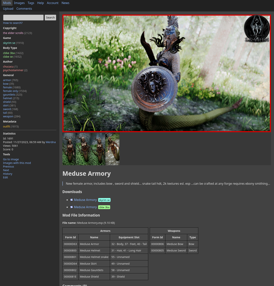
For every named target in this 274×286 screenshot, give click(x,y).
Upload (8, 8)
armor (10, 80)
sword (10, 109)
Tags (31, 3)
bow (8, 83)
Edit (5, 177)
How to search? (13, 23)
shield (9, 102)
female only (15, 91)
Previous (8, 166)
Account (53, 3)
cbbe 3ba (13, 53)
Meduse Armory (90, 200)
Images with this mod (17, 163)
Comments (24, 8)
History (7, 174)
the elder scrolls (17, 33)
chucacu (10, 66)
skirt (9, 105)
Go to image (11, 159)
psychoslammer (15, 70)
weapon (11, 116)
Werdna (51, 142)
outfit (11, 126)
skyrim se (13, 43)
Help (40, 3)
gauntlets (12, 94)
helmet (11, 98)
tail (8, 112)
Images (19, 3)
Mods (7, 3)
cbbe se (12, 56)
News (65, 3)
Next (6, 170)
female (12, 87)
